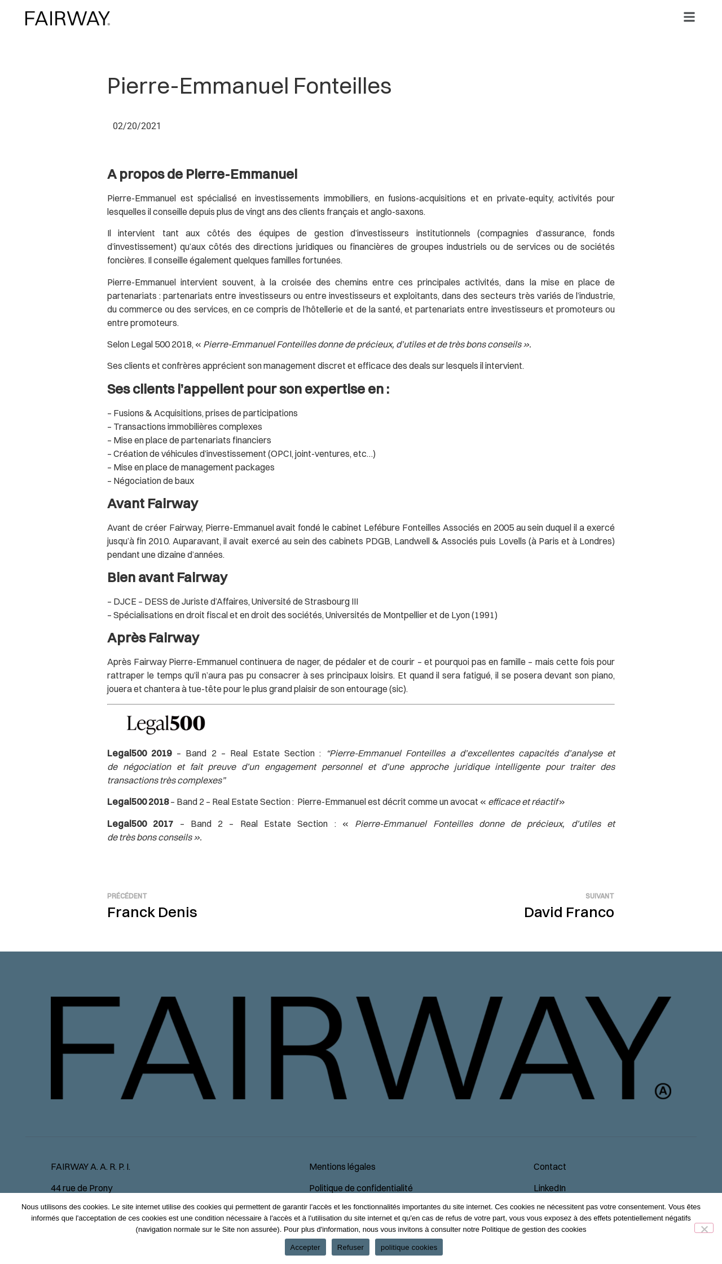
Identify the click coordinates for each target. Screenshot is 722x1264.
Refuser (350, 1247)
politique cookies (409, 1247)
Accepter (305, 1247)
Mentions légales (342, 1166)
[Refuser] (704, 1228)
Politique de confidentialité (361, 1187)
